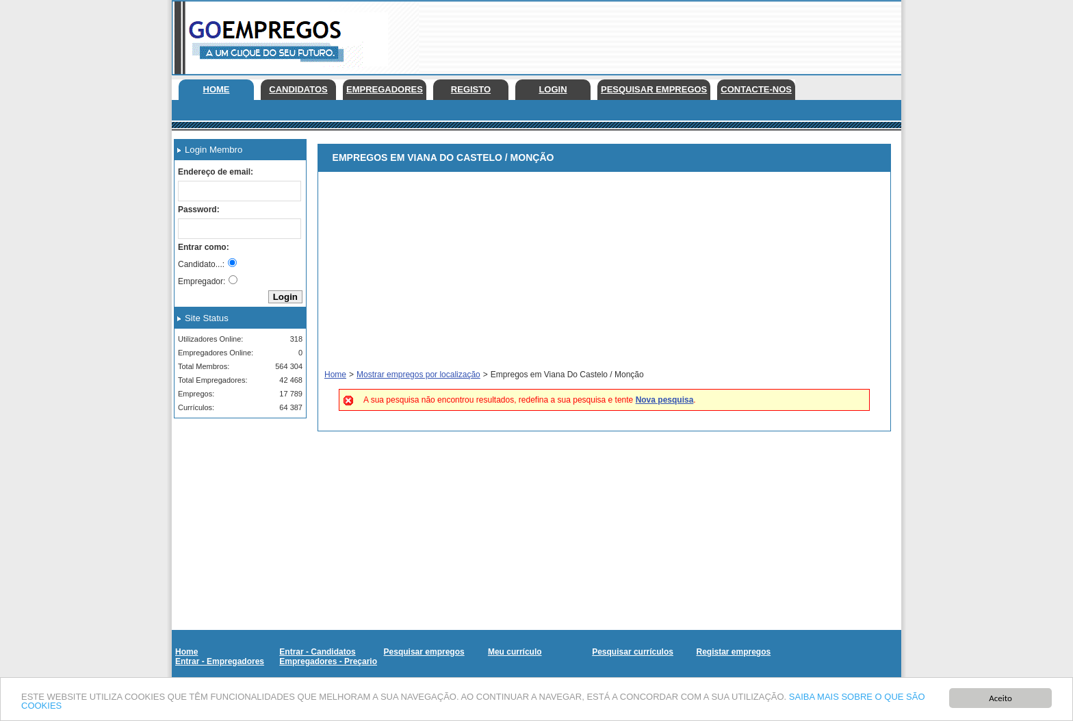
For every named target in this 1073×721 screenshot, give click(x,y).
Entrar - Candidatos (317, 652)
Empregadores (384, 89)
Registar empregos (733, 652)
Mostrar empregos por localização (418, 374)
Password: (199, 209)
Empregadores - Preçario (328, 661)
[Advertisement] (652, 34)
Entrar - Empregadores (219, 661)
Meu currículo (515, 652)
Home (216, 89)
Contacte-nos (756, 89)
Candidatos (298, 89)
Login (553, 89)
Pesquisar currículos (632, 652)
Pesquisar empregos (654, 89)
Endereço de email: (215, 172)
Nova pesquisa (665, 400)
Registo (471, 89)
